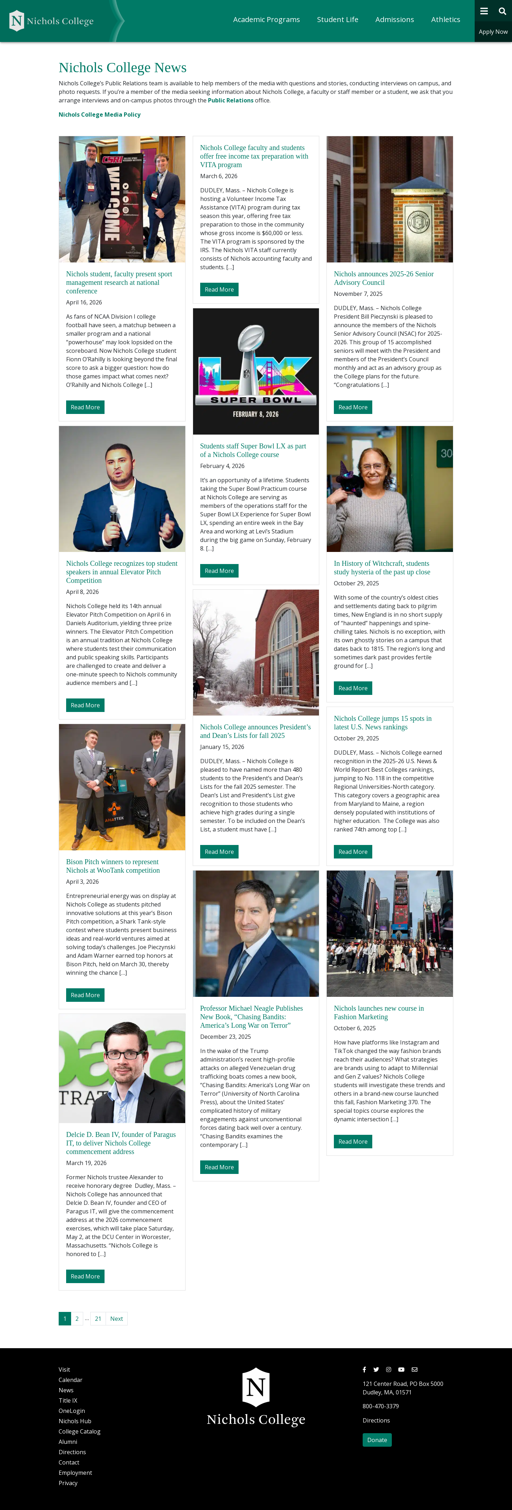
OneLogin (72, 1411)
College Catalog (80, 1431)
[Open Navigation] (484, 10)
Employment (75, 1473)
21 (98, 1319)
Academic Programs (266, 19)
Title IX (68, 1400)
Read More (88, 407)
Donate (377, 1440)
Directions (72, 1452)
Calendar (70, 1380)
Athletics (445, 19)
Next (116, 1319)
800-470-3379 (381, 1406)
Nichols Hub (75, 1421)
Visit (64, 1369)
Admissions (394, 19)
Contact (69, 1462)
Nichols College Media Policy (99, 114)
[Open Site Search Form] (503, 10)
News (66, 1390)
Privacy (68, 1483)
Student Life (337, 19)
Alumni (68, 1442)
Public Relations (231, 100)
